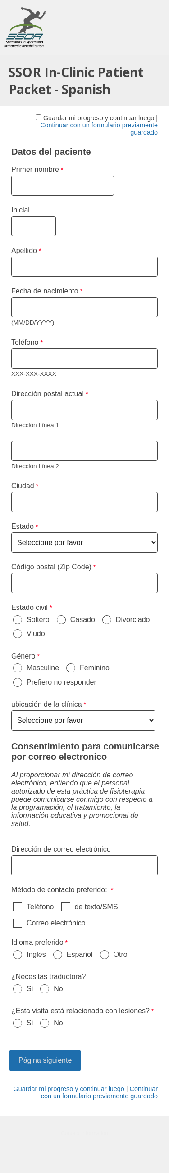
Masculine (43, 668)
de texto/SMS (96, 907)
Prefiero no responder (61, 682)
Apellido (24, 250)
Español (80, 954)
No (58, 989)
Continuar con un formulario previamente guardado (99, 1092)
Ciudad (22, 486)
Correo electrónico (56, 923)
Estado (22, 526)
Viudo (36, 633)
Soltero (38, 619)
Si (30, 989)
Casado (82, 619)
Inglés (36, 954)
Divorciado (133, 619)
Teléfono (40, 907)
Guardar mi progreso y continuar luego (98, 118)
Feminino (95, 668)
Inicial (20, 210)
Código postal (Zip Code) (51, 567)
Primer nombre (35, 169)
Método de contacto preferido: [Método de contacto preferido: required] (60, 889)
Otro (121, 954)
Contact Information (84, 1133)
